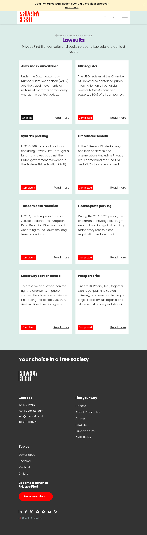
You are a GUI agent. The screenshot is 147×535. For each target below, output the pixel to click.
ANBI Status (83, 437)
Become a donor (36, 496)
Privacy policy (85, 431)
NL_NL (114, 18)
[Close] (143, 4)
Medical (24, 467)
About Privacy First (88, 412)
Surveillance (27, 455)
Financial (25, 461)
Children (24, 474)
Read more (71, 7)
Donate (80, 406)
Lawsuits (81, 425)
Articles (80, 418)
